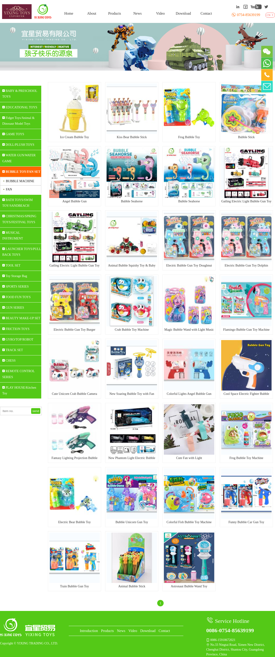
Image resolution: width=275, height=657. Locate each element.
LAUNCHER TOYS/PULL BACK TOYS (21, 251)
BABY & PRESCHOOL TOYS (19, 93)
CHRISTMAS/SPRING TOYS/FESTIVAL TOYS (19, 219)
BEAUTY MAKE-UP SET (21, 318)
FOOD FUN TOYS (16, 297)
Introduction (89, 631)
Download (183, 13)
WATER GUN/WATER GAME (19, 158)
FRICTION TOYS (16, 329)
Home (68, 13)
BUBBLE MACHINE (18, 181)
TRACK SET (12, 350)
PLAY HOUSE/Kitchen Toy (19, 390)
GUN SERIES (13, 307)
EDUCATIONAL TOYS (19, 107)
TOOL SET (11, 265)
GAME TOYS (13, 134)
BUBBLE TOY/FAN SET (21, 171)
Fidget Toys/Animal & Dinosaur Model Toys (18, 120)
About (91, 13)
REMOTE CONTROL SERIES (18, 374)
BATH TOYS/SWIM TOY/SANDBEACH (17, 202)
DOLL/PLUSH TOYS (18, 144)
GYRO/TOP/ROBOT (17, 339)
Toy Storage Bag (14, 276)
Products (114, 13)
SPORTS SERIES (15, 286)
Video (160, 13)
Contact (206, 13)
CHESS (9, 360)
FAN (7, 189)
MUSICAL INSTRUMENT (12, 235)
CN (270, 15)
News (137, 13)
